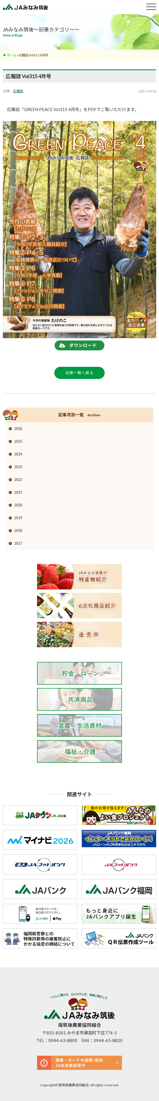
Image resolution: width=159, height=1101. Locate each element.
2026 (18, 428)
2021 (18, 492)
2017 (18, 543)
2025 (18, 441)
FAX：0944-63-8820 (102, 1040)
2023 (18, 467)
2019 (18, 518)
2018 (18, 530)
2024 (18, 454)
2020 (18, 505)
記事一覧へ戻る (79, 372)
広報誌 (18, 91)
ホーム (11, 55)
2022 (18, 479)
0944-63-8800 (62, 1040)
